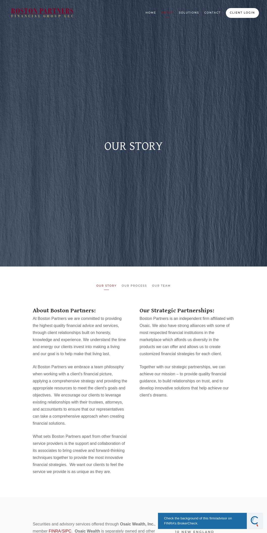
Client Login (242, 12)
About (167, 12)
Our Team (161, 285)
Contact (212, 12)
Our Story (106, 285)
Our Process (134, 285)
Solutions (189, 12)
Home (151, 12)
